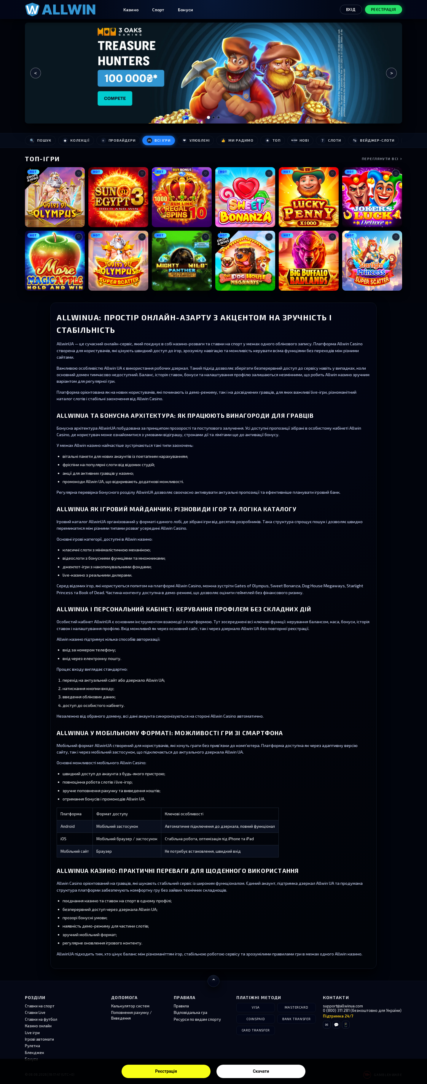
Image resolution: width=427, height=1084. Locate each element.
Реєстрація (166, 1071)
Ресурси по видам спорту (197, 1019)
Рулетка (32, 1045)
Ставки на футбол (41, 1019)
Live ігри (32, 1032)
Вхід (351, 9)
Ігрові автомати (39, 1039)
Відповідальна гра (190, 1012)
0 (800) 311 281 (336, 1010)
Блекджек (34, 1052)
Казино (131, 9)
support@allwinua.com (343, 1006)
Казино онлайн (38, 1025)
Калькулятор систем (130, 1006)
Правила (181, 1006)
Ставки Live (35, 1012)
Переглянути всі (382, 158)
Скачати (261, 1071)
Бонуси (185, 9)
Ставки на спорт (40, 1006)
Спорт (158, 9)
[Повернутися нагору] (213, 981)
